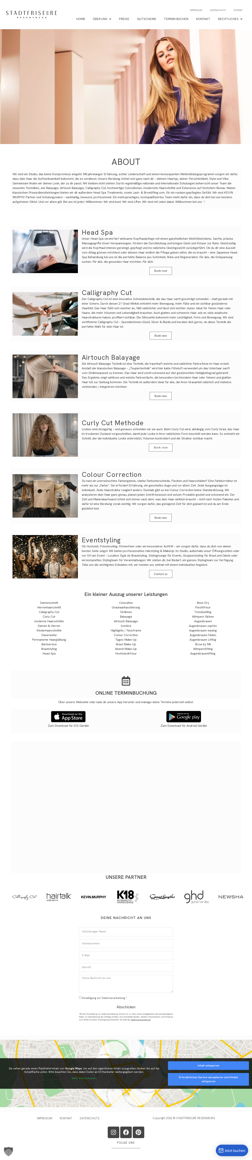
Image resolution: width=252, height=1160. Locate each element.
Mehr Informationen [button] (84, 1078)
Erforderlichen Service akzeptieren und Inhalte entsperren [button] (208, 1079)
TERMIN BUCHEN (176, 19)
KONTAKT (203, 19)
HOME (80, 19)
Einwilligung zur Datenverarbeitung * (104, 998)
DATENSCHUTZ (218, 10)
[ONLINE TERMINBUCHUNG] (126, 681)
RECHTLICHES (230, 19)
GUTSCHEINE (146, 19)
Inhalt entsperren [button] (208, 1065)
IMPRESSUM (196, 10)
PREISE (124, 19)
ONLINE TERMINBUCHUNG (126, 693)
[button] (4, 86)
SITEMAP (238, 10)
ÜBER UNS (102, 19)
